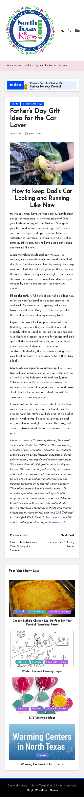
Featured (19, 612)
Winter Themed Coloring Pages (42, 671)
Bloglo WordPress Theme (42, 790)
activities (22, 662)
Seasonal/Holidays (32, 104)
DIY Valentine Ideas (42, 717)
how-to (15, 104)
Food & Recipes (37, 612)
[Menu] (77, 30)
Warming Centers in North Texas (42, 764)
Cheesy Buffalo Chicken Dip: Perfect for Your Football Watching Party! (47, 87)
